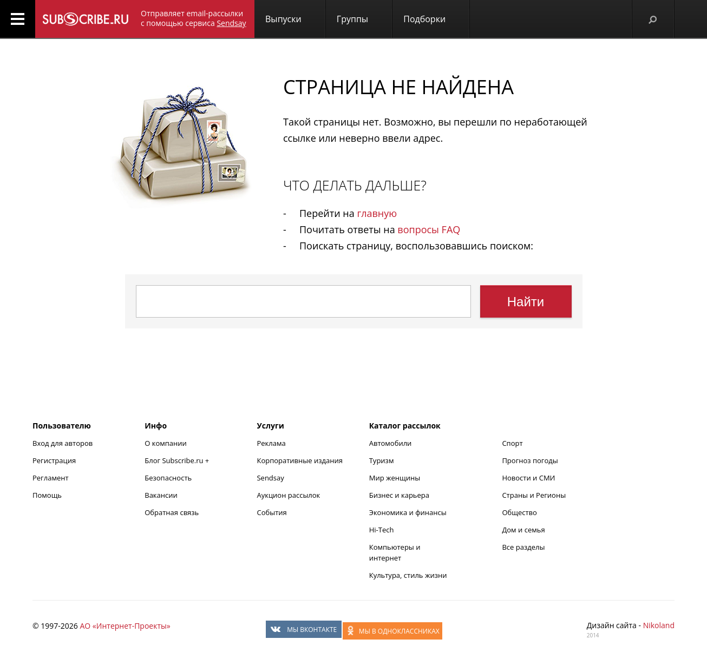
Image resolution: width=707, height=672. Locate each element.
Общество (519, 512)
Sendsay (270, 478)
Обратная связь (172, 512)
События (271, 512)
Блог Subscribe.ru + (178, 460)
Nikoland (659, 625)
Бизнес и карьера (399, 495)
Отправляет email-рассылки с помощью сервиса (193, 18)
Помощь (47, 495)
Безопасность (168, 478)
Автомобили (390, 443)
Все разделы (523, 547)
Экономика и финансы (408, 512)
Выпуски (283, 19)
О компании (166, 443)
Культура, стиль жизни (408, 575)
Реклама (271, 443)
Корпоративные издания (299, 460)
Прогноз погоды (530, 460)
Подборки (424, 19)
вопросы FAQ (428, 229)
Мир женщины (395, 478)
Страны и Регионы (534, 495)
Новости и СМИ (528, 478)
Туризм (381, 460)
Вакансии (161, 495)
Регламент (50, 478)
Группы (352, 19)
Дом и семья (523, 530)
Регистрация (54, 460)
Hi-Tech (381, 530)
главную (377, 213)
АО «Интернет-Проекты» (125, 626)
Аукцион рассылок (288, 495)
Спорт (512, 443)
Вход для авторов (62, 443)
